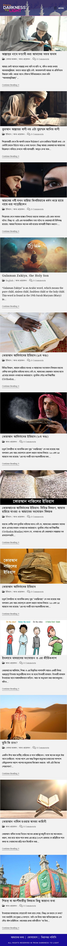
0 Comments (43, 59)
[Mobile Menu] (59, 8)
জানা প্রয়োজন (24, 59)
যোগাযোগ (32, 937)
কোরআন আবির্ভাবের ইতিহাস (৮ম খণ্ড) (25, 436)
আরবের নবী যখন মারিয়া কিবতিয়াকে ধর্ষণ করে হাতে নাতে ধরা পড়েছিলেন (33, 202)
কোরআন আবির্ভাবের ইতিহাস (19, 587)
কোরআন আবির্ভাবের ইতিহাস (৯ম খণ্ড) (25, 355)
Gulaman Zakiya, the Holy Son (25, 275)
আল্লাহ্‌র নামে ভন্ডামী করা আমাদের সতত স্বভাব (29, 54)
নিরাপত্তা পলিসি (48, 937)
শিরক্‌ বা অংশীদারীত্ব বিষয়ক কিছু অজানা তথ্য (28, 901)
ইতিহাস (8, 134)
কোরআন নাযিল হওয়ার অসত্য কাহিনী (24, 821)
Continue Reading (10, 85)
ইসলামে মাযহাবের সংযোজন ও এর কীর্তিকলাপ (29, 658)
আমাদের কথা (17, 937)
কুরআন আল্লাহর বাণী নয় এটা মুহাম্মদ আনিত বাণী (31, 129)
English (9, 280)
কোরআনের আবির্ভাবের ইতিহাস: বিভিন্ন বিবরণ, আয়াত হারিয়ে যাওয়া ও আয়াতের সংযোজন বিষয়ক (33, 510)
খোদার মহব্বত (11, 59)
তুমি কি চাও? (10, 743)
